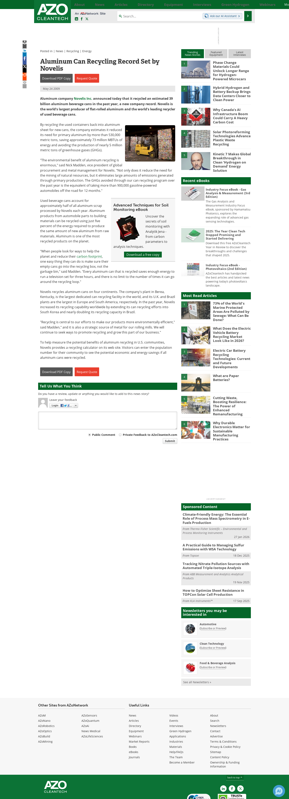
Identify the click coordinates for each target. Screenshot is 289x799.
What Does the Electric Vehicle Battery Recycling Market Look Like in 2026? (230, 324)
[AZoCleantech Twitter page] (87, 19)
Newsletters (218, 704)
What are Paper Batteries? (225, 365)
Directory (135, 704)
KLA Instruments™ (201, 579)
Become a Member (182, 740)
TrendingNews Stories (192, 53)
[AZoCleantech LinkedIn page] (76, 19)
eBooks (133, 730)
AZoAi (85, 704)
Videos (173, 693)
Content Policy (219, 735)
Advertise (216, 714)
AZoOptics (45, 709)
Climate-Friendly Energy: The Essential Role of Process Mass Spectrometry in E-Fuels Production (215, 500)
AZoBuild (44, 714)
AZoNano (44, 698)
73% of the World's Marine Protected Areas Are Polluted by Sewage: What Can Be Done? (231, 302)
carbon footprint (89, 256)
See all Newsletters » (197, 660)
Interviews (176, 704)
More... (246, 4)
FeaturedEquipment (216, 53)
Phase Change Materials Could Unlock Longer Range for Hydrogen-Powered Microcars (231, 67)
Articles (134, 698)
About (214, 693)
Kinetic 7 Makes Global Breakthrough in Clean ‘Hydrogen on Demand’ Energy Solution (230, 156)
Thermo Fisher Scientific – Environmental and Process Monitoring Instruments (215, 512)
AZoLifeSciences (92, 714)
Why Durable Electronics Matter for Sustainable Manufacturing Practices (231, 411)
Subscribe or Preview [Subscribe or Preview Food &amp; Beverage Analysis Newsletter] (212, 645)
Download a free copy (142, 254)
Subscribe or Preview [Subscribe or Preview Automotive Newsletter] (212, 606)
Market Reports (139, 719)
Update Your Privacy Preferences (68, 794)
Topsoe (194, 535)
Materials (175, 725)
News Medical (90, 709)
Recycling (72, 51)
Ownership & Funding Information (225, 742)
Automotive (208, 602)
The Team (176, 735)
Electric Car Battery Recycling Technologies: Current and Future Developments (231, 347)
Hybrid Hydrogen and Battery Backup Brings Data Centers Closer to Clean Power (230, 89)
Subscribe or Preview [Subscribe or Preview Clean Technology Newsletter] (212, 625)
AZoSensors (89, 693)
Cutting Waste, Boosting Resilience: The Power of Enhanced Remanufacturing (231, 391)
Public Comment (103, 435)
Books (133, 725)
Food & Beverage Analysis (217, 641)
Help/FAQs (176, 730)
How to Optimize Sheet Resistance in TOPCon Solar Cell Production (210, 571)
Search (214, 698)
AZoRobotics (46, 704)
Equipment (136, 709)
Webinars (135, 714)
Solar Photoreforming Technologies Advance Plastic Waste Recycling (230, 132)
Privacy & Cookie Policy (225, 725)
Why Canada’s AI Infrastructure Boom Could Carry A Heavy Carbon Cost (228, 112)
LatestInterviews (239, 53)
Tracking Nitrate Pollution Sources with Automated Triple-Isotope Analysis (213, 545)
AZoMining (45, 719)
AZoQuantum (90, 698)
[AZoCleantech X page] (240, 766)
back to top (235, 755)
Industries (176, 719)
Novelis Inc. (83, 98)
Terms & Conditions (223, 719)
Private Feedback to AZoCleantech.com (150, 435)
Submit (170, 441)
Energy (87, 51)
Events (173, 698)
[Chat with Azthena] (279, 791)
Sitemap (215, 730)
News (59, 51)
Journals (134, 735)
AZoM (42, 693)
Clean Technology (212, 621)
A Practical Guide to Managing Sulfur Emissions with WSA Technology (210, 527)
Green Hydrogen (180, 709)
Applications (177, 714)
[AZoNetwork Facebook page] (81, 19)
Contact (215, 709)
